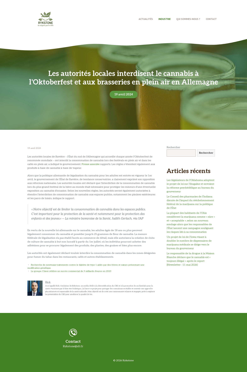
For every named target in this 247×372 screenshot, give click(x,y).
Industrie (164, 19)
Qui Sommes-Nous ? (188, 19)
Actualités (146, 19)
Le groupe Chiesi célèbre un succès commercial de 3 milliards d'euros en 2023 (71, 271)
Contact (211, 19)
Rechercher (173, 147)
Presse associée (91, 164)
